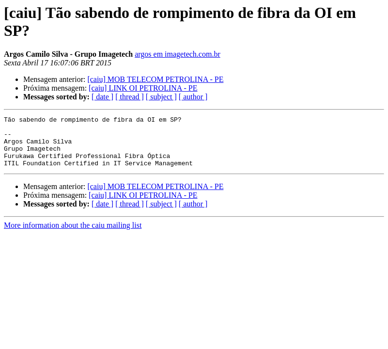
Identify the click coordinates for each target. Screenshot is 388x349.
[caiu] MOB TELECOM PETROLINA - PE (155, 79)
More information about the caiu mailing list (72, 235)
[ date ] (102, 97)
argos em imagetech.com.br (177, 54)
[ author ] (193, 97)
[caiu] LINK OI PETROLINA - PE (143, 88)
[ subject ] (161, 97)
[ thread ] (129, 97)
